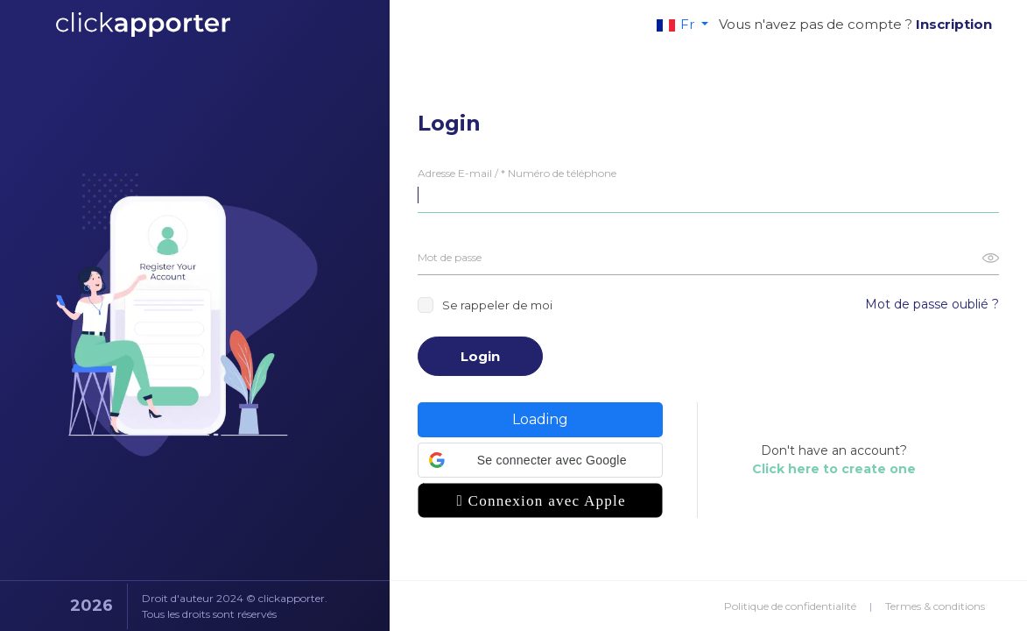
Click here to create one (834, 469)
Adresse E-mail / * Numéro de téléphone (517, 173)
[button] (540, 460)
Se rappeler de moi (485, 305)
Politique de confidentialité (790, 606)
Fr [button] (677, 24)
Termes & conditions (935, 606)
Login (480, 356)
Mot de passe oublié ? (932, 304)
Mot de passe (450, 257)
